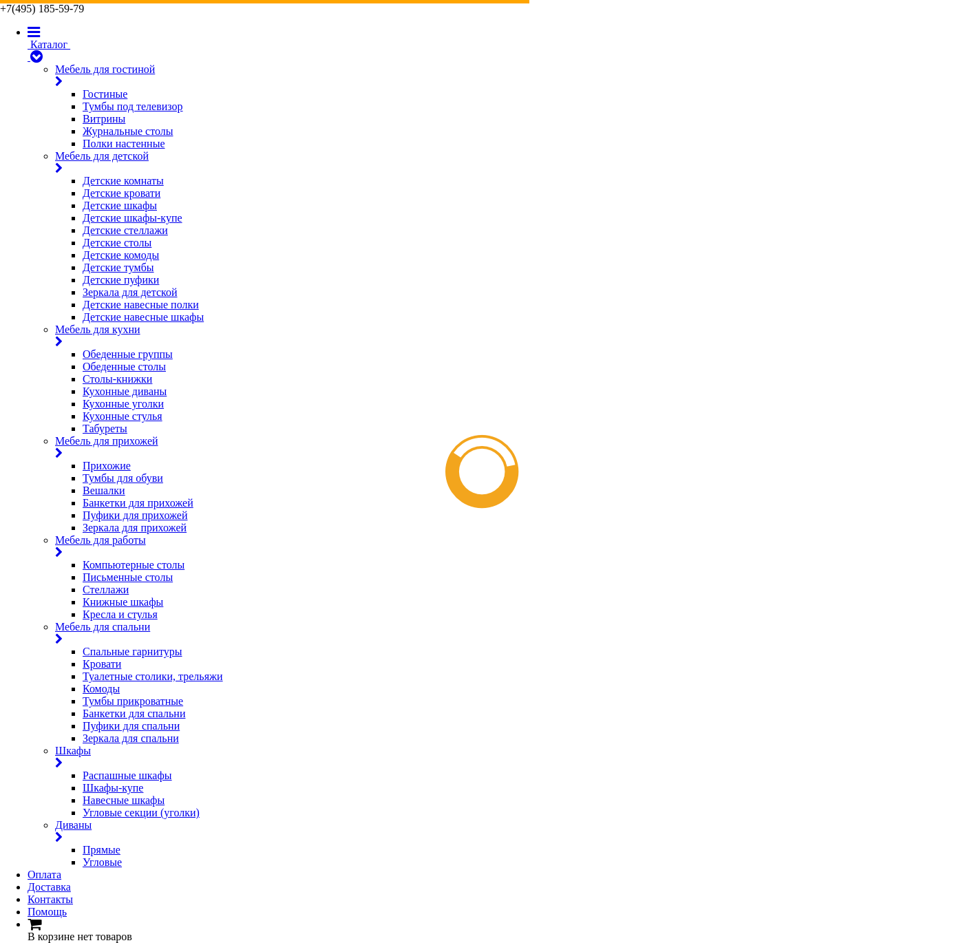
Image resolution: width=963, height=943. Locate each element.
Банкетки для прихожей (138, 503)
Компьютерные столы (133, 565)
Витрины (104, 119)
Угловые (102, 862)
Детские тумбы (118, 267)
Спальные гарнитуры (132, 651)
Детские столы (117, 242)
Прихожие (107, 465)
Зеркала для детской (130, 292)
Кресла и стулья (120, 614)
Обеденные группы (128, 354)
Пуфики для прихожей (135, 515)
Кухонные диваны (125, 391)
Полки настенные (124, 143)
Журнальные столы (128, 131)
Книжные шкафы (123, 602)
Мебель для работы (509, 546)
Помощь (47, 912)
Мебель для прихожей (509, 447)
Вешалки (104, 490)
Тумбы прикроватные (133, 701)
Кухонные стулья (122, 416)
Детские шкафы (120, 205)
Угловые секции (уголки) (141, 812)
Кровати (102, 664)
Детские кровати (121, 193)
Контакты (50, 899)
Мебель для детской (509, 162)
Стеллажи (106, 589)
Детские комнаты (123, 181)
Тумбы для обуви (123, 478)
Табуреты (105, 428)
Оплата (44, 874)
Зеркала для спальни (131, 738)
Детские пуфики (121, 280)
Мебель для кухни (509, 336)
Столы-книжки (117, 379)
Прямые (101, 850)
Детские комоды (121, 255)
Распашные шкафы (127, 775)
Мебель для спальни (509, 633)
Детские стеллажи (125, 230)
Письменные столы (128, 577)
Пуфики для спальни (131, 726)
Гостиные (105, 94)
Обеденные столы (124, 366)
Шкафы (509, 757)
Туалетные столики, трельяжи (153, 676)
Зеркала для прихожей (135, 527)
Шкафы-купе (113, 788)
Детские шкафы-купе (132, 218)
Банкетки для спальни (134, 713)
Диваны (509, 831)
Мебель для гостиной (509, 75)
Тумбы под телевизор (133, 106)
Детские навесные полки (141, 304)
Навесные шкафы (124, 800)
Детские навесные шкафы (143, 317)
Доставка (49, 887)
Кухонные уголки (123, 404)
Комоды (101, 689)
